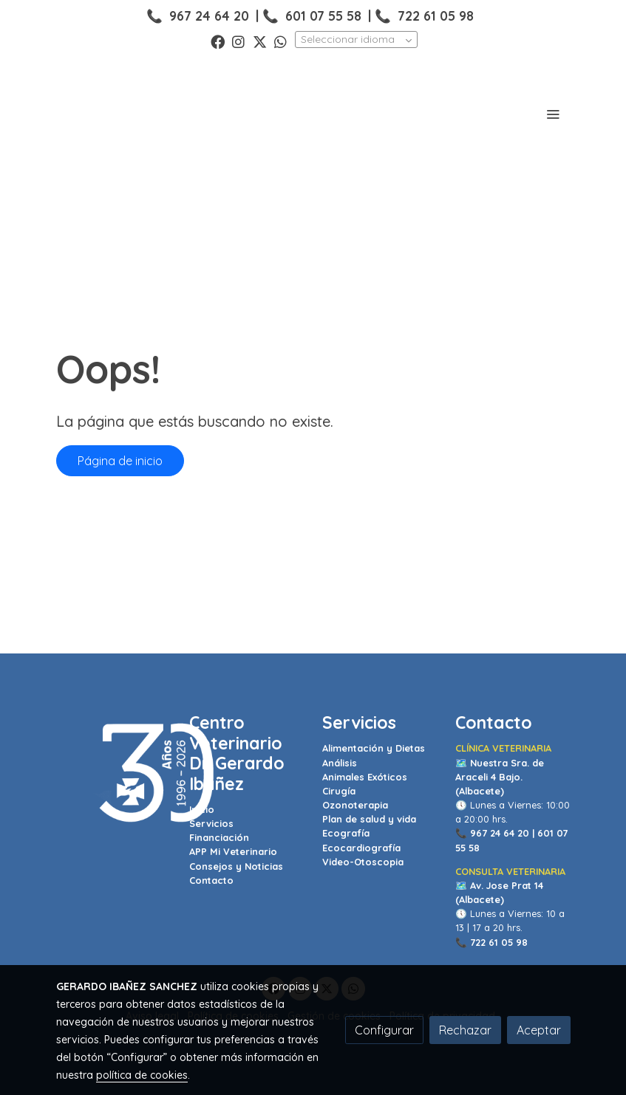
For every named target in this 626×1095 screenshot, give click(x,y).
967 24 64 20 (209, 15)
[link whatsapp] (280, 41)
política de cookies (142, 1075)
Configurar (384, 1030)
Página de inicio (120, 460)
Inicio (201, 809)
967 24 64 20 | (502, 833)
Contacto (211, 880)
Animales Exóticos (364, 777)
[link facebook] (218, 41)
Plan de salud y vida (369, 819)
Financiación (219, 837)
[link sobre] (114, 773)
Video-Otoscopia (363, 862)
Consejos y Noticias (236, 866)
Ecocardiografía (361, 848)
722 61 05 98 (436, 15)
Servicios (211, 823)
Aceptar (539, 1030)
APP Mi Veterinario (233, 851)
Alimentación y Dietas (373, 748)
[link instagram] (238, 41)
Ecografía (346, 833)
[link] (106, 113)
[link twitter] (260, 41)
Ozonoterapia (355, 805)
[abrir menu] (553, 113)
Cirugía (338, 791)
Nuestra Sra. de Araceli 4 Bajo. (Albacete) (499, 777)
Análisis (339, 763)
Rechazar (465, 1030)
